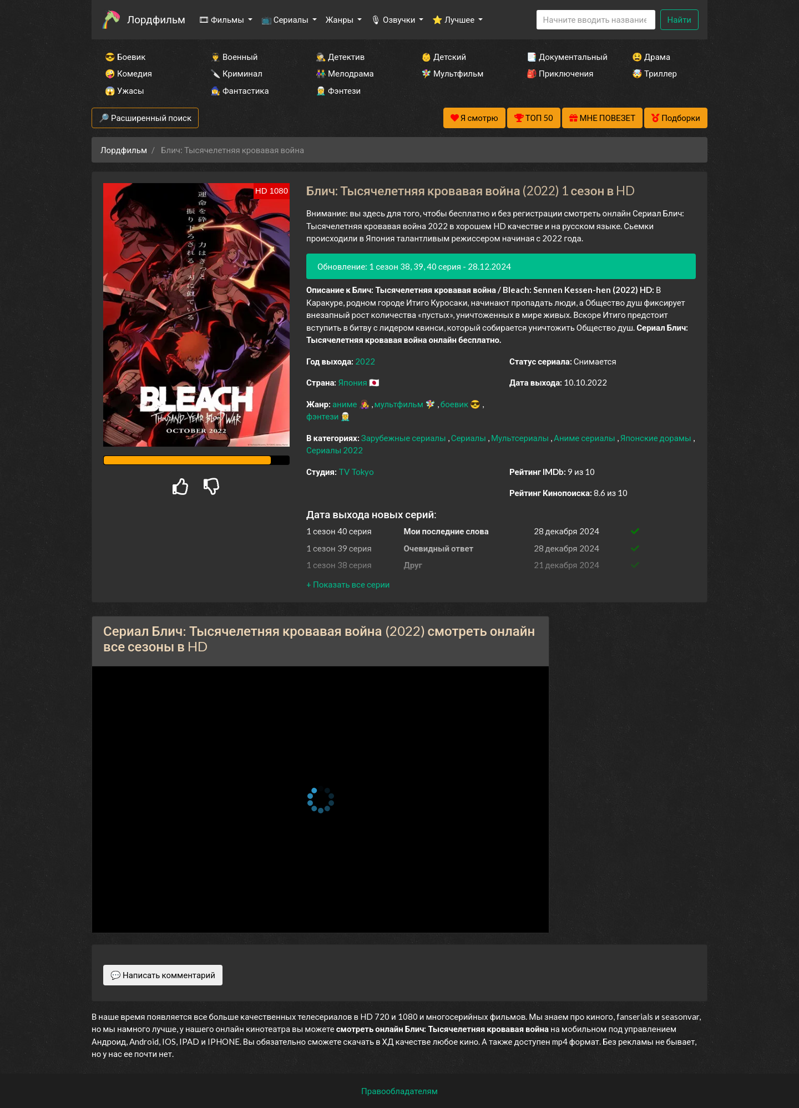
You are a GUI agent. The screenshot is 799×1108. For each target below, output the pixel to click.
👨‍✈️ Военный (233, 57)
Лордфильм (156, 19)
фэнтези (323, 416)
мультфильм (400, 404)
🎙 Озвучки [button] (394, 19)
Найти (679, 19)
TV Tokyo (356, 472)
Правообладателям (399, 1091)
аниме (345, 404)
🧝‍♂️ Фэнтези (338, 90)
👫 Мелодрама (345, 73)
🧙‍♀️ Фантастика (239, 90)
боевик (455, 404)
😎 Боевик (125, 57)
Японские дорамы (656, 438)
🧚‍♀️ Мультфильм (452, 73)
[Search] (596, 19)
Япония (353, 382)
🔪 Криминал (236, 73)
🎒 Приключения (560, 73)
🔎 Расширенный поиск (145, 118)
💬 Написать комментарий (162, 975)
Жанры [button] (341, 19)
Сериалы (469, 438)
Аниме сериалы (585, 438)
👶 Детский (443, 57)
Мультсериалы (520, 438)
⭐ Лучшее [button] (454, 19)
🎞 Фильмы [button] (222, 19)
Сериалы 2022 (334, 450)
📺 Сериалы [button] (285, 19)
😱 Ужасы (124, 90)
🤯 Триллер (654, 73)
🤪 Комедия (128, 73)
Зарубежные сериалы (404, 438)
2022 (365, 361)
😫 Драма (651, 57)
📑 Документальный (564, 57)
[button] (348, 584)
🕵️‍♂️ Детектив (340, 57)
